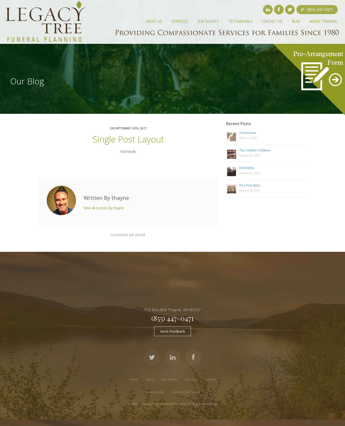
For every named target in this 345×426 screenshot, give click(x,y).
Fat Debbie (246, 168)
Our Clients (169, 379)
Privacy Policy (155, 392)
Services (191, 379)
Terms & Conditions (186, 392)
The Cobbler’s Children (254, 150)
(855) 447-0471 (172, 318)
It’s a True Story (249, 185)
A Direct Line (247, 133)
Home (134, 379)
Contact (209, 379)
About (150, 379)
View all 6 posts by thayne (104, 208)
